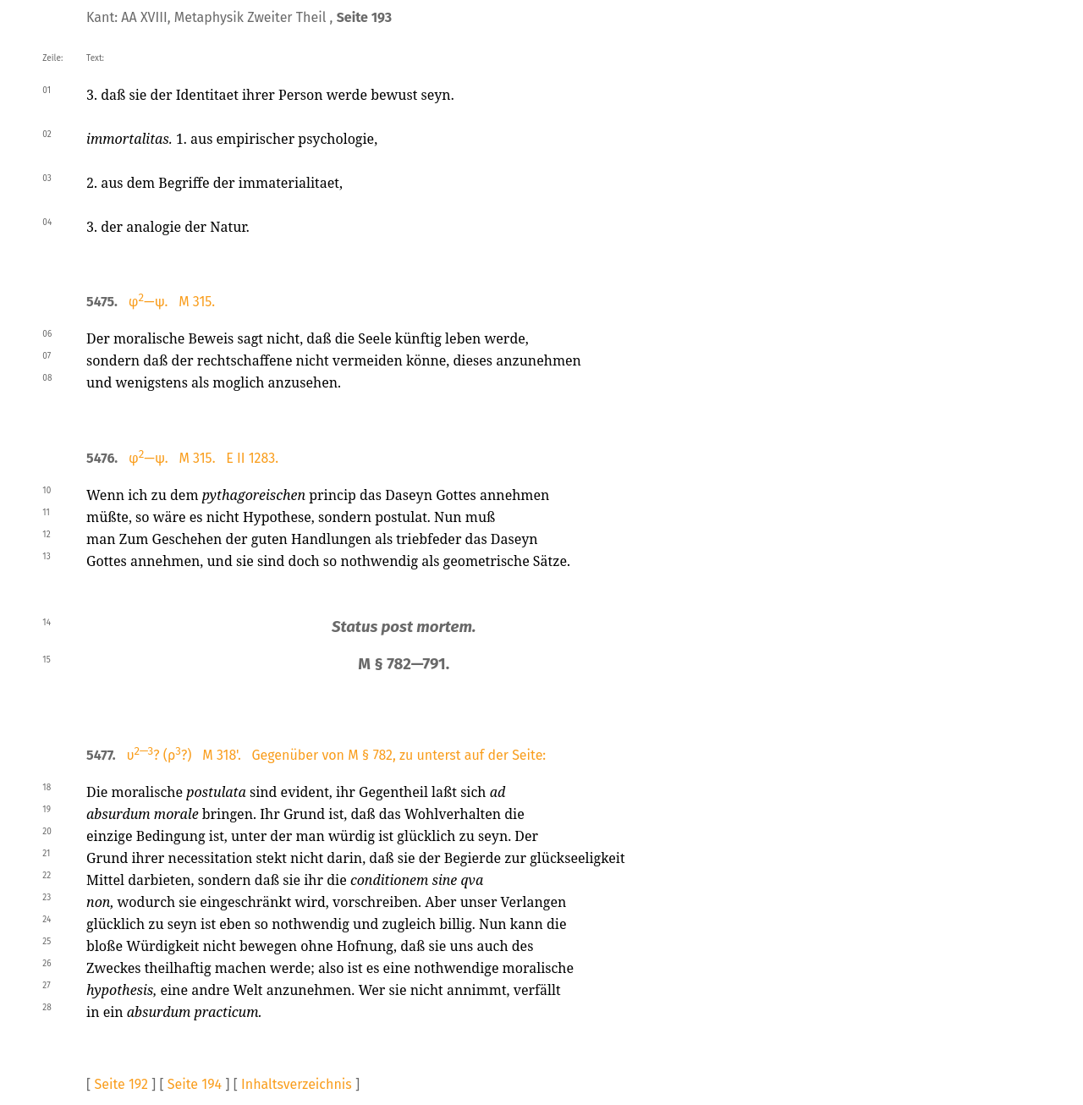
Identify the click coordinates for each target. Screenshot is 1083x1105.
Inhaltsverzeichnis (296, 1084)
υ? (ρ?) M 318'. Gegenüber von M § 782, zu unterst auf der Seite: (336, 755)
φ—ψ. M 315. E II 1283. (203, 458)
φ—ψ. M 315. (172, 302)
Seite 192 (120, 1084)
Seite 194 (195, 1084)
